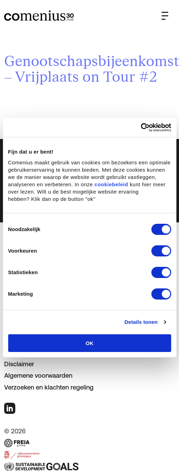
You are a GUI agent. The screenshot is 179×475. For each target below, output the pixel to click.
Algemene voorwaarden (38, 375)
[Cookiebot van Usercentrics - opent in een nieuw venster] (140, 127)
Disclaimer (19, 364)
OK (89, 343)
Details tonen (140, 322)
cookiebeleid (111, 184)
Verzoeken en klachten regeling (48, 387)
